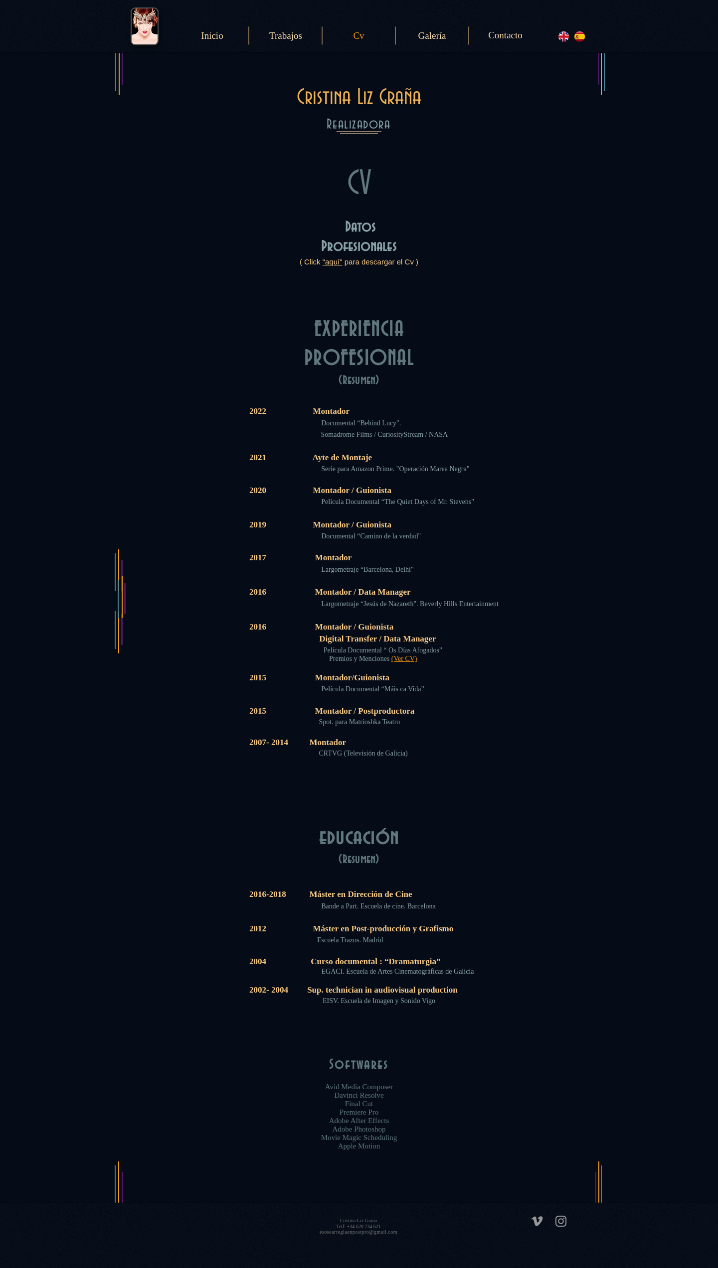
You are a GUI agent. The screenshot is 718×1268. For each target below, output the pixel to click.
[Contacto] (505, 35)
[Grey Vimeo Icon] (537, 1221)
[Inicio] (212, 35)
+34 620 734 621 (363, 1226)
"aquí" (333, 261)
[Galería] (432, 35)
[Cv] (359, 35)
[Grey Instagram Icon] (560, 1221)
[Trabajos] (286, 35)
